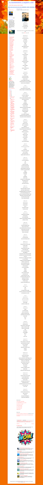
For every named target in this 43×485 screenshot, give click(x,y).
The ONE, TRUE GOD (19, 408)
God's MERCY (11, 46)
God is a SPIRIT (11, 41)
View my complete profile (12, 88)
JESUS (10, 51)
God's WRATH (11, 50)
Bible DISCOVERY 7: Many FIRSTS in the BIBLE (12, 107)
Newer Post (18, 423)
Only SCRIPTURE (12, 55)
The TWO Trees (11, 73)
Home (25, 423)
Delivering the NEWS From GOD (11, 128)
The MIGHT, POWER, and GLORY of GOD (12, 103)
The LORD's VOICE (19, 425)
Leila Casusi (11, 80)
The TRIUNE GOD (12, 72)
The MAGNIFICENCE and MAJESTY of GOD (21, 2)
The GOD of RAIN (12, 61)
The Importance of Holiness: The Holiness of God (22, 413)
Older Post (33, 423)
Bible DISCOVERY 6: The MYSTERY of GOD (12, 110)
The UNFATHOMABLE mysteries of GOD (21, 402)
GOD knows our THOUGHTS (20, 466)
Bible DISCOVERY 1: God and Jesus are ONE (12, 121)
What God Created (22, 472)
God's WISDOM (11, 49)
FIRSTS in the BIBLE (12, 39)
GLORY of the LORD (12, 40)
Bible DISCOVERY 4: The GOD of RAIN (12, 114)
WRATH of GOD (18, 409)
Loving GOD (11, 52)
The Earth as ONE (12, 60)
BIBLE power (11, 38)
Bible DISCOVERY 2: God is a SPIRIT (12, 119)
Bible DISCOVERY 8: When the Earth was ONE (12, 105)
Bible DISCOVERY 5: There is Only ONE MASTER (12, 112)
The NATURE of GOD (12, 70)
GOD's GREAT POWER (19, 405)
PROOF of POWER (19, 451)
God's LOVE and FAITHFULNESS (23, 475)
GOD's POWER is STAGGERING (20, 401)
